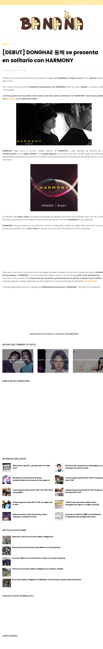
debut (5, 44)
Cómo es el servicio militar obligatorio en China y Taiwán (37, 569)
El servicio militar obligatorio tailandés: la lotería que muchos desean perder (46, 579)
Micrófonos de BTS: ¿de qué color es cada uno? (31, 466)
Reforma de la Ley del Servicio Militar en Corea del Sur (36, 547)
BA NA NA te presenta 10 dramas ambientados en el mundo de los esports (31, 479)
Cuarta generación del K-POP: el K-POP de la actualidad (33, 491)
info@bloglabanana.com (78, 2)
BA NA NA (11, 98)
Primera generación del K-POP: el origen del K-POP (32, 503)
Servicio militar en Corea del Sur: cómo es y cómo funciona (38, 558)
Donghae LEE (90, 281)
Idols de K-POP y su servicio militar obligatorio (32, 536)
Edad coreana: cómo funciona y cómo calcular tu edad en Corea (30, 515)
